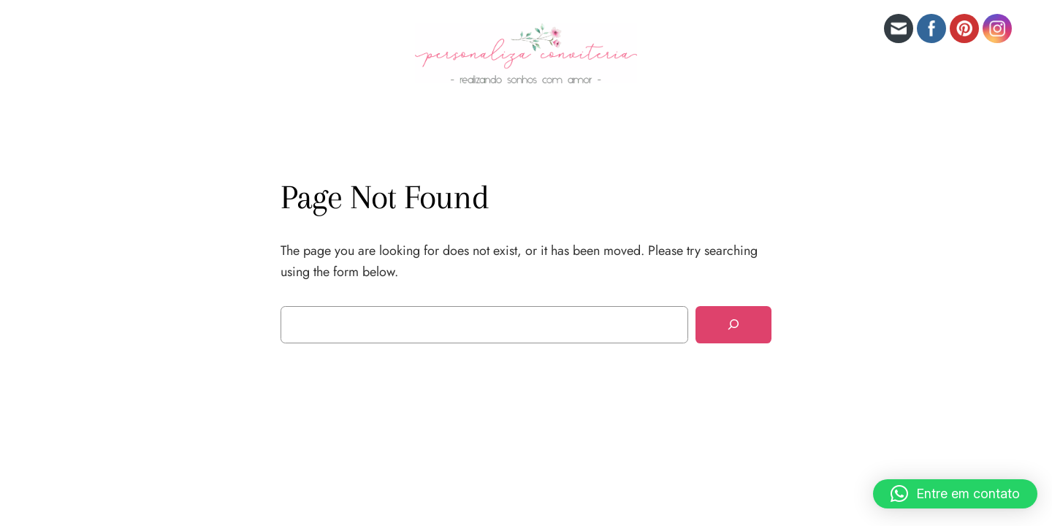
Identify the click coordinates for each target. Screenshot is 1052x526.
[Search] (733, 324)
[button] (955, 493)
